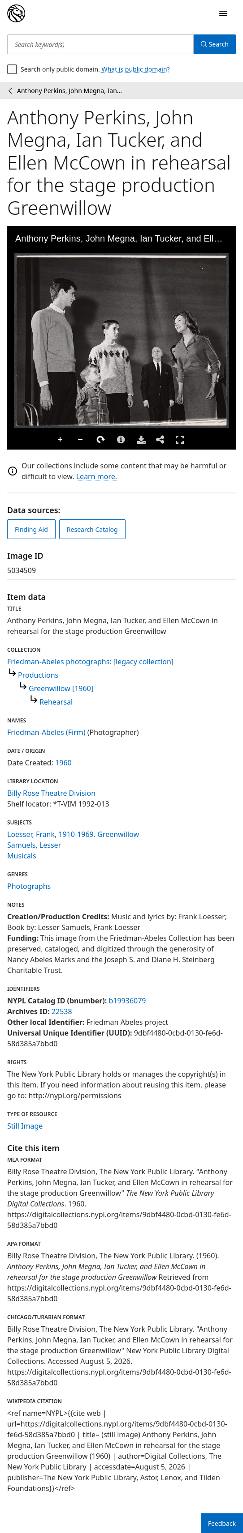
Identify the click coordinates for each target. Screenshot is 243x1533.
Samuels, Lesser (34, 845)
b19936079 (127, 1001)
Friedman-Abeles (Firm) (46, 732)
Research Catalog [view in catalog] (92, 529)
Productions (38, 675)
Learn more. (96, 476)
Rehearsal (56, 702)
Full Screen (180, 439)
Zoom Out (80, 439)
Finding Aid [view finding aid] (31, 529)
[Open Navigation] (223, 13)
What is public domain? (136, 69)
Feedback (222, 1523)
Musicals (21, 856)
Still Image (25, 1126)
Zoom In (60, 439)
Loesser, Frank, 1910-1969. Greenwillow (73, 834)
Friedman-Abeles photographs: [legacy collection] (90, 662)
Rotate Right (101, 439)
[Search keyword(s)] (100, 44)
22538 (62, 1011)
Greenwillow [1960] (61, 688)
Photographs (29, 886)
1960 (63, 763)
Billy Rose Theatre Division (51, 793)
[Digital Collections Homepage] (16, 13)
